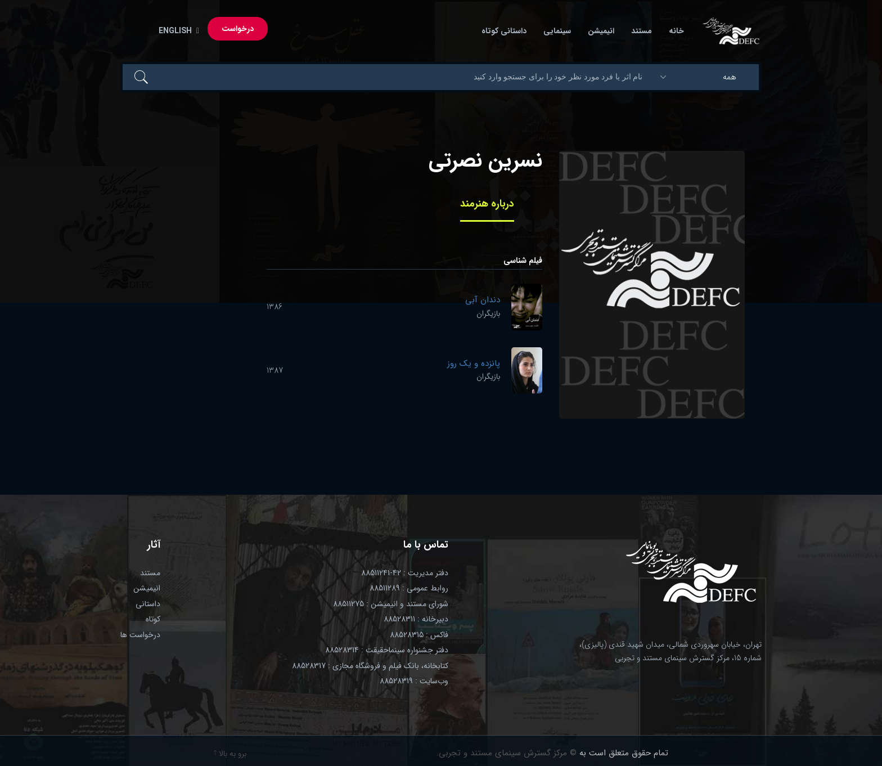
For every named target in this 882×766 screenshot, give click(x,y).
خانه (676, 31)
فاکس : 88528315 (419, 635)
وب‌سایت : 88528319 (414, 681)
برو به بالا (230, 753)
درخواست (238, 29)
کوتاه (153, 619)
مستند (641, 31)
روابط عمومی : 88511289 (409, 588)
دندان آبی (482, 300)
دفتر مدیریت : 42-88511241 (404, 573)
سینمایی (557, 31)
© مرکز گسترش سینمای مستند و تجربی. (506, 753)
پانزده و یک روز (473, 363)
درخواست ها (140, 635)
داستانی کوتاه (504, 31)
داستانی (148, 604)
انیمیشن (601, 31)
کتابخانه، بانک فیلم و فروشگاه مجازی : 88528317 (370, 666)
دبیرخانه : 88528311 (416, 619)
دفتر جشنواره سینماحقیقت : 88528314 (386, 650)
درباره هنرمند (487, 204)
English (176, 31)
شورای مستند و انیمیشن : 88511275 (390, 604)
